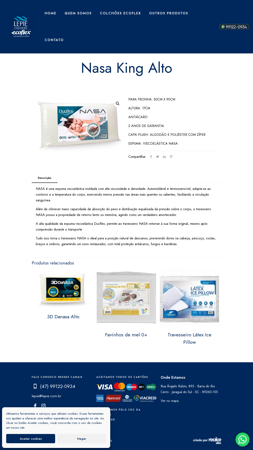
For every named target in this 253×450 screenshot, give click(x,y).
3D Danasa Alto (63, 316)
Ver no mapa (170, 400)
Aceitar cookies (31, 438)
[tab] (45, 178)
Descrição (44, 178)
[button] (117, 103)
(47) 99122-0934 (57, 386)
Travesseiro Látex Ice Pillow (189, 338)
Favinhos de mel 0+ (126, 334)
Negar (81, 438)
